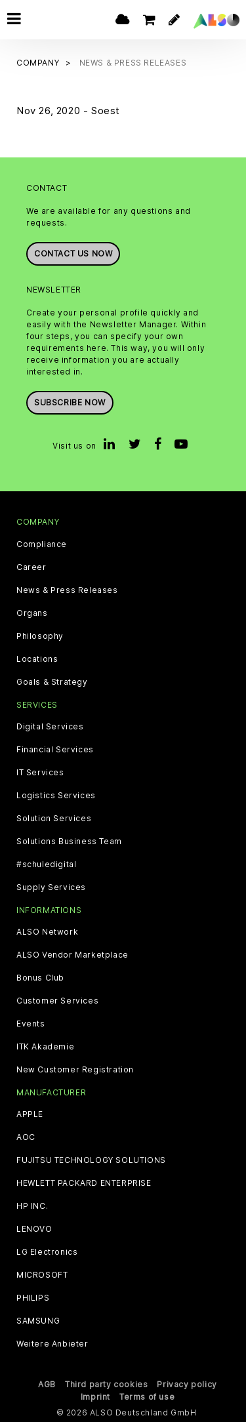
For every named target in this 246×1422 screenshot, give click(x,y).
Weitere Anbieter (52, 1344)
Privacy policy (186, 1384)
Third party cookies (106, 1384)
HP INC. (32, 1206)
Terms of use (146, 1397)
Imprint (95, 1397)
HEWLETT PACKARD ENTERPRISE (84, 1183)
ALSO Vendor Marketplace (72, 955)
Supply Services (51, 887)
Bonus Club (40, 978)
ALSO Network (47, 932)
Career (31, 567)
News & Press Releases (67, 590)
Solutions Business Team (69, 841)
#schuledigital (46, 864)
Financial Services (55, 749)
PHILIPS (32, 1298)
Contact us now (73, 253)
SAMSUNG (38, 1321)
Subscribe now (70, 402)
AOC (25, 1137)
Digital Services (50, 726)
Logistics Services (56, 795)
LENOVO (34, 1229)
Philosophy (40, 636)
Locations (37, 659)
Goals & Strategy (52, 682)
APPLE (29, 1114)
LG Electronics (46, 1252)
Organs (32, 613)
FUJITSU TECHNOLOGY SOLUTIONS (91, 1160)
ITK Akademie (45, 1046)
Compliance (41, 544)
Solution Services (53, 818)
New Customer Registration (75, 1069)
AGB (47, 1384)
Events (30, 1023)
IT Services (40, 772)
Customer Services (57, 1001)
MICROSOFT (42, 1275)
